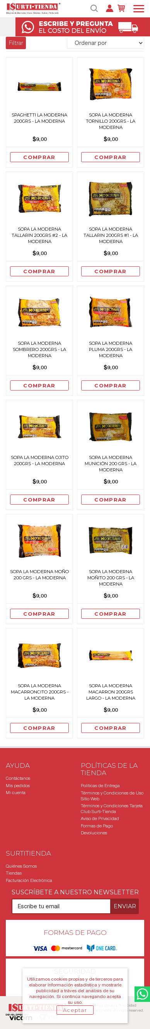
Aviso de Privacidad (100, 818)
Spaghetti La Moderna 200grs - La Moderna (39, 118)
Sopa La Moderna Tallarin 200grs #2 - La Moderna (39, 235)
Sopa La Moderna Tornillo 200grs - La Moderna (110, 121)
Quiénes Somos (21, 866)
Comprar (39, 157)
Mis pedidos (18, 785)
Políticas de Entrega (100, 785)
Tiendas (14, 873)
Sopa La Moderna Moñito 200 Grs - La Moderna (110, 578)
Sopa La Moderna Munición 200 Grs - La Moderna (110, 464)
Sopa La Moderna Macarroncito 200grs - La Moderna (39, 692)
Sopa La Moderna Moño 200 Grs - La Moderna (39, 574)
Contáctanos (18, 778)
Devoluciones (94, 833)
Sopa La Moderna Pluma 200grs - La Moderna (110, 349)
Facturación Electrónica (29, 880)
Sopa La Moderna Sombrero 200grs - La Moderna (39, 349)
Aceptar (75, 1010)
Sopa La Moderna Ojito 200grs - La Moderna (39, 460)
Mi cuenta (16, 792)
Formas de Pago (97, 826)
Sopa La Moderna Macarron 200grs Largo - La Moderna (110, 692)
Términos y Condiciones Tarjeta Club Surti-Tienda (112, 808)
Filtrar (16, 42)
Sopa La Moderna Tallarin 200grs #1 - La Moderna (111, 235)
